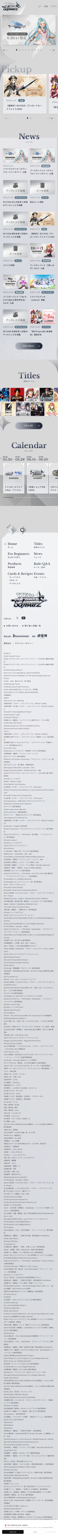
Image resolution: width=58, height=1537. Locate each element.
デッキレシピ (15, 583)
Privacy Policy (48, 1527)
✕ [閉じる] (55, 1522)
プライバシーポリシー (24, 643)
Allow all (13, 1532)
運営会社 (7, 643)
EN (46, 6)
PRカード (14, 580)
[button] (16, 50)
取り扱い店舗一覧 (33, 625)
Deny (35, 1532)
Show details (51, 1532)
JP (39, 6)
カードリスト (15, 577)
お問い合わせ (12, 625)
